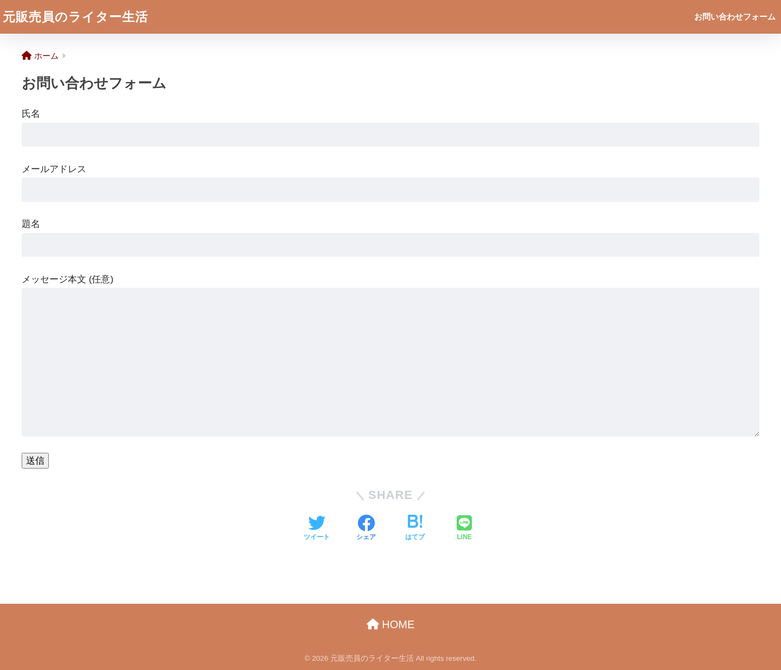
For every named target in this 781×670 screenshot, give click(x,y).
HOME (391, 624)
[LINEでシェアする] (464, 528)
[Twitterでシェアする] (317, 528)
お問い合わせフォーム (735, 16)
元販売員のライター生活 (75, 17)
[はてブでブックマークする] (415, 528)
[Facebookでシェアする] (366, 528)
